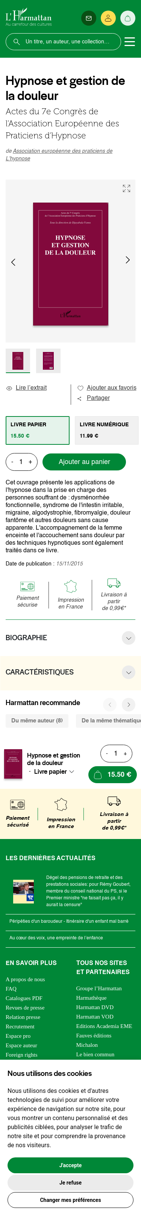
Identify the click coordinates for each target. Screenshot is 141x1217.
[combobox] (56, 771)
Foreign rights (22, 1055)
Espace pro (18, 1036)
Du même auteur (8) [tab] (37, 721)
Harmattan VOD (95, 1017)
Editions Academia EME (104, 1026)
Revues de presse (25, 1008)
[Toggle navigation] (129, 42)
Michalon (87, 1045)
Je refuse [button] (70, 1183)
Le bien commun (95, 1054)
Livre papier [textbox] (50, 771)
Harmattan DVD (95, 1007)
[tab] (38, 430)
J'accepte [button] (70, 1165)
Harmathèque (91, 998)
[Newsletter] (88, 18)
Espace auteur (21, 1045)
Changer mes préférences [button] (70, 1200)
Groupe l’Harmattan (99, 988)
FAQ (11, 989)
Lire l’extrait (26, 388)
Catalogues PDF (24, 998)
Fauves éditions (94, 1036)
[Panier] (127, 18)
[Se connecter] (108, 18)
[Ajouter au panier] (112, 774)
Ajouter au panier (84, 462)
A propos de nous (25, 979)
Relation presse (23, 1017)
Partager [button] (93, 398)
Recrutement (20, 1026)
